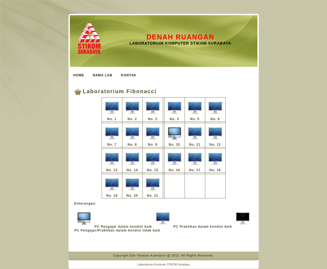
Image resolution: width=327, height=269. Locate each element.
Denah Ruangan (180, 37)
